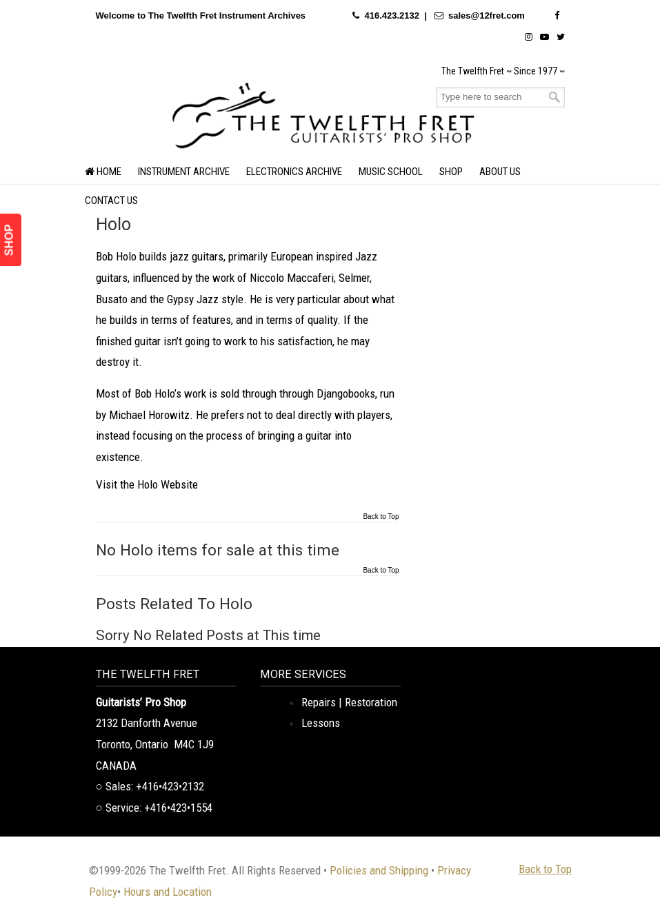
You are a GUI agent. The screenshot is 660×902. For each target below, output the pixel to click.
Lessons (320, 723)
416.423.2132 (391, 15)
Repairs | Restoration (349, 702)
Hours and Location (167, 892)
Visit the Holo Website (147, 484)
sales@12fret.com (486, 15)
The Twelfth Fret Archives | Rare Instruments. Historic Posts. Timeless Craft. (323, 114)
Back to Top (381, 516)
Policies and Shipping (379, 870)
